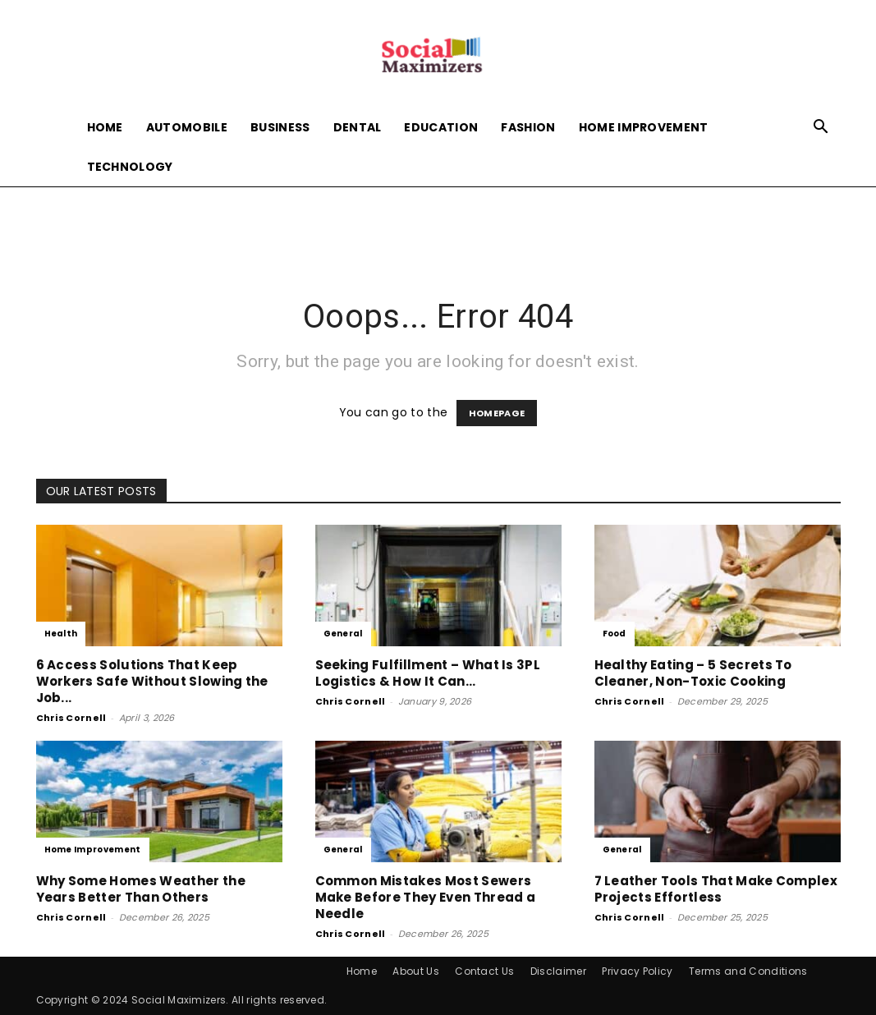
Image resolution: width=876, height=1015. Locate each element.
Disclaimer (558, 971)
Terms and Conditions (748, 971)
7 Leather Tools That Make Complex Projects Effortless (716, 889)
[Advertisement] (438, 230)
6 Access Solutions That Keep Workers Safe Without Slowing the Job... (152, 681)
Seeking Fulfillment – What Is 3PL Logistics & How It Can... (428, 673)
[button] (821, 128)
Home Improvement (644, 127)
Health (61, 633)
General (343, 633)
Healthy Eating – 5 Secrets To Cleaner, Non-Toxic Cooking (693, 673)
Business (280, 127)
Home (105, 127)
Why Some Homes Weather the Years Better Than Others (140, 889)
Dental (357, 127)
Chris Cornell (71, 717)
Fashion (528, 127)
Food (614, 633)
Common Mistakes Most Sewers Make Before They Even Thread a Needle (425, 897)
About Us (415, 971)
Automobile (186, 127)
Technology (130, 166)
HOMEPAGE (497, 413)
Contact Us (484, 971)
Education (441, 127)
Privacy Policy (637, 971)
